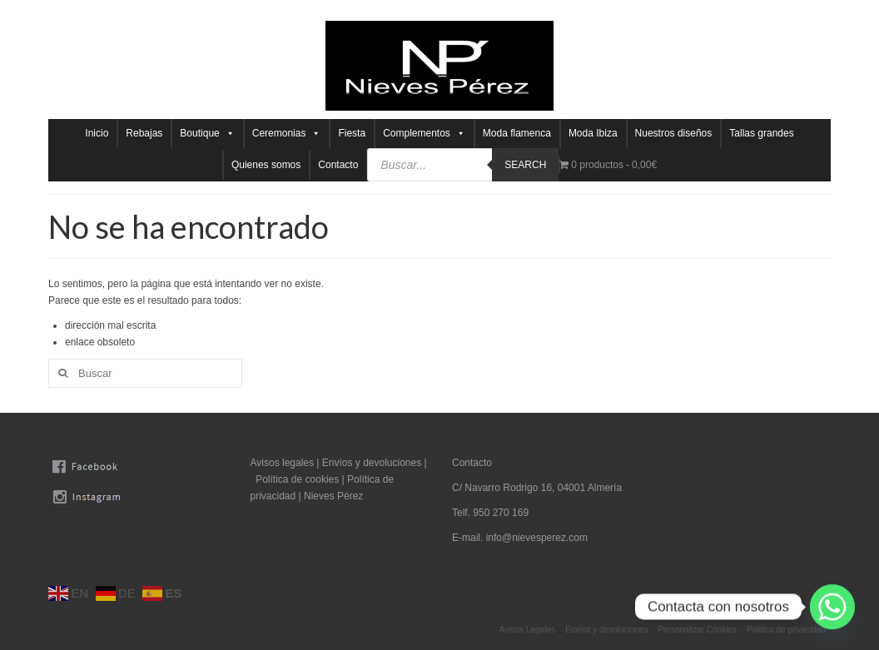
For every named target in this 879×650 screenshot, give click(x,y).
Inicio (96, 133)
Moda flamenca (517, 133)
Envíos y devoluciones (371, 463)
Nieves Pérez (333, 496)
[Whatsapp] (832, 606)
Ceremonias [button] (286, 133)
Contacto (338, 165)
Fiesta (351, 133)
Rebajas (144, 133)
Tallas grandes (761, 133)
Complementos (424, 133)
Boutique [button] (207, 133)
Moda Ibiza (593, 133)
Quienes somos (265, 165)
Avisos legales (283, 463)
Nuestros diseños (674, 133)
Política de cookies (297, 479)
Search (525, 165)
